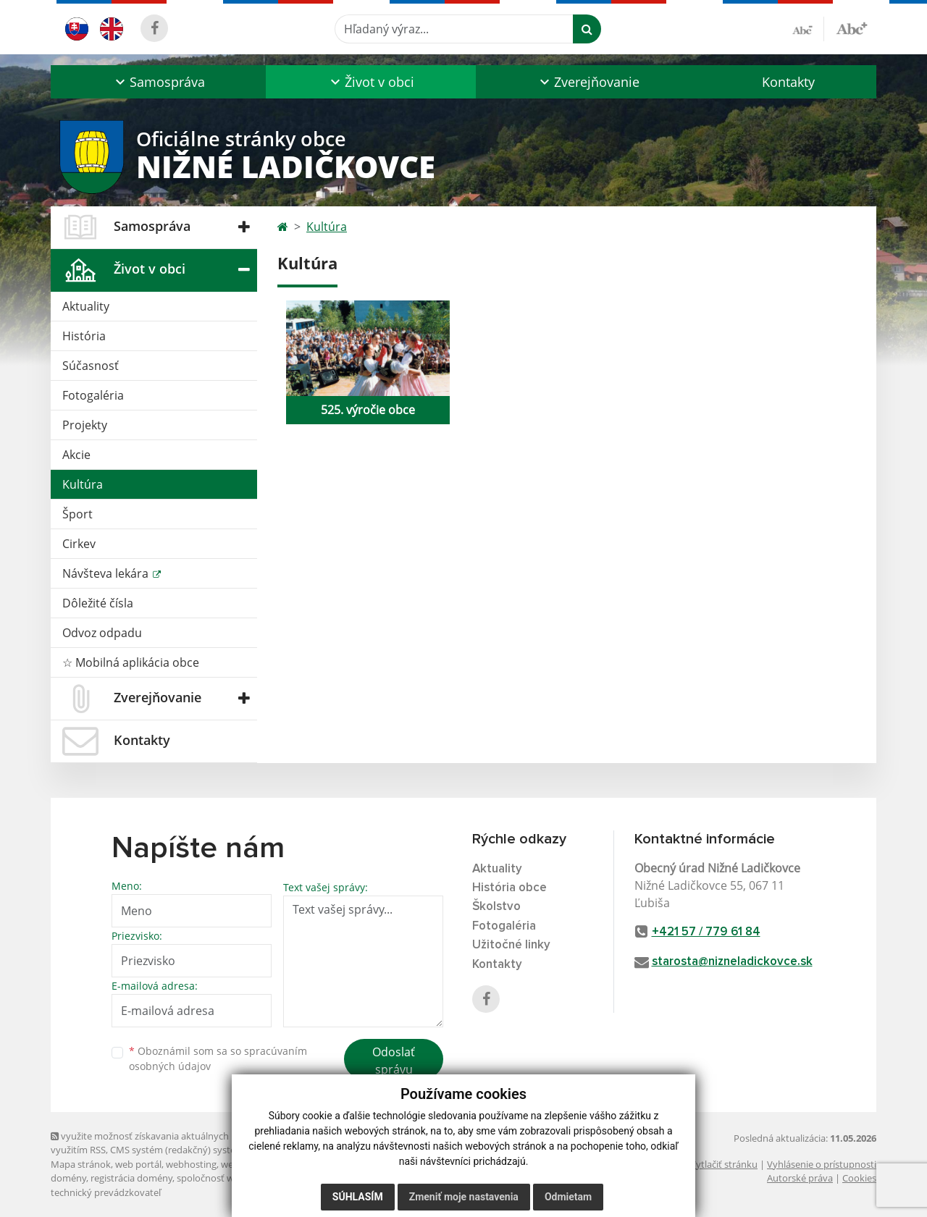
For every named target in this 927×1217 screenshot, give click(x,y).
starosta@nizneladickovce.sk (732, 962)
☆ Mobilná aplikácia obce (130, 662)
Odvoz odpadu (102, 633)
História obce (509, 888)
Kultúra (82, 484)
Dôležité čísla (97, 603)
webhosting (191, 1164)
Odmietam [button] (568, 1197)
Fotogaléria (93, 395)
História (84, 336)
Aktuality (85, 306)
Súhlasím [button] (357, 1197)
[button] (158, 81)
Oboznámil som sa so (218, 1058)
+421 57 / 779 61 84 (706, 932)
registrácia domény (131, 1177)
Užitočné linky (511, 945)
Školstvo (496, 907)
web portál (138, 1164)
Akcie (76, 455)
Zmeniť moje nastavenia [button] (464, 1197)
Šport (77, 514)
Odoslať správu (393, 1060)
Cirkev (79, 544)
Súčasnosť (90, 366)
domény (68, 1177)
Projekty (84, 425)
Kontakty (788, 81)
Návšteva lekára (106, 573)
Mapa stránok (81, 1164)
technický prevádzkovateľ (106, 1192)
